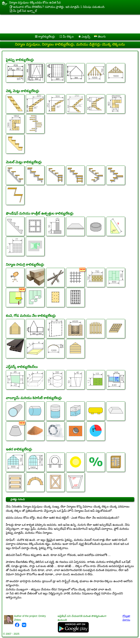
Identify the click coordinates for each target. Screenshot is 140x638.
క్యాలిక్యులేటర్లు (46, 36)
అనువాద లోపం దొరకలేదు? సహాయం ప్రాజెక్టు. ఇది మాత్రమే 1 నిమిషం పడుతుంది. (59, 6)
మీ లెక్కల (68, 36)
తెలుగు (100, 36)
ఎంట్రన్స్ (85, 36)
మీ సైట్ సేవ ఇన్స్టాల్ (25, 10)
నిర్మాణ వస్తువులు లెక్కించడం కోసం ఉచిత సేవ (35, 3)
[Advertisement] (67, 24)
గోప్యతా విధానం (126, 618)
